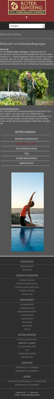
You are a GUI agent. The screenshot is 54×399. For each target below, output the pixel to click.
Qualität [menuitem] (26, 362)
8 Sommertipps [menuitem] (27, 304)
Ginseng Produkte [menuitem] (27, 275)
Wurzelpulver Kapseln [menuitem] (27, 283)
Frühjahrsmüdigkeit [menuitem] (27, 311)
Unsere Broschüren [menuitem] (26, 158)
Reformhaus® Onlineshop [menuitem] (27, 385)
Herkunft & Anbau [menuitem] (26, 143)
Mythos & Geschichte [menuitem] (26, 138)
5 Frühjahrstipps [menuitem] (27, 308)
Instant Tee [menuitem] (26, 294)
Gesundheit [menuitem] (27, 299)
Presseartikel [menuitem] (27, 266)
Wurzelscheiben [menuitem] (27, 290)
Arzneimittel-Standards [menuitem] (27, 367)
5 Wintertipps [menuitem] (27, 315)
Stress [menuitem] (27, 329)
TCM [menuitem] (26, 153)
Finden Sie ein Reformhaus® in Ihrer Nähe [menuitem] (26, 381)
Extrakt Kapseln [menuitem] (27, 280)
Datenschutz (20, 392)
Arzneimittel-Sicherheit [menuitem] (27, 371)
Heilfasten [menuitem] (27, 322)
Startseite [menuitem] (27, 261)
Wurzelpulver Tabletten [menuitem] (27, 287)
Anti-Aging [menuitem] (27, 326)
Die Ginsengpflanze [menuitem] (26, 148)
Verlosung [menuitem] (27, 270)
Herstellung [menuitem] (26, 163)
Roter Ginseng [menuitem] (27, 334)
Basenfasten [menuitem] (27, 318)
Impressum (34, 392)
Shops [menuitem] (27, 376)
